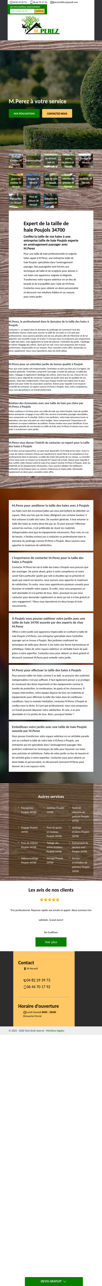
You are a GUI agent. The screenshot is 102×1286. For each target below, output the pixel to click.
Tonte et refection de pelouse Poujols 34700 (80, 814)
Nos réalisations (24, 113)
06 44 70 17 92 (38, 2)
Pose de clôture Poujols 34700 (29, 845)
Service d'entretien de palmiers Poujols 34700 (81, 865)
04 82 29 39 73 (18, 2)
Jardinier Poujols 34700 (55, 810)
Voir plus (51, 942)
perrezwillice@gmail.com (64, 2)
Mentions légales (55, 1030)
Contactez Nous (57, 113)
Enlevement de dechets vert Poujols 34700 (80, 847)
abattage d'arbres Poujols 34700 (80, 832)
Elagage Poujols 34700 (29, 829)
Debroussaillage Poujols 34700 (29, 860)
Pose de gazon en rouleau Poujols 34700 (54, 832)
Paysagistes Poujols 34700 (28, 810)
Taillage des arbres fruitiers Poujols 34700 (55, 847)
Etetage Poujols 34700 (55, 860)
